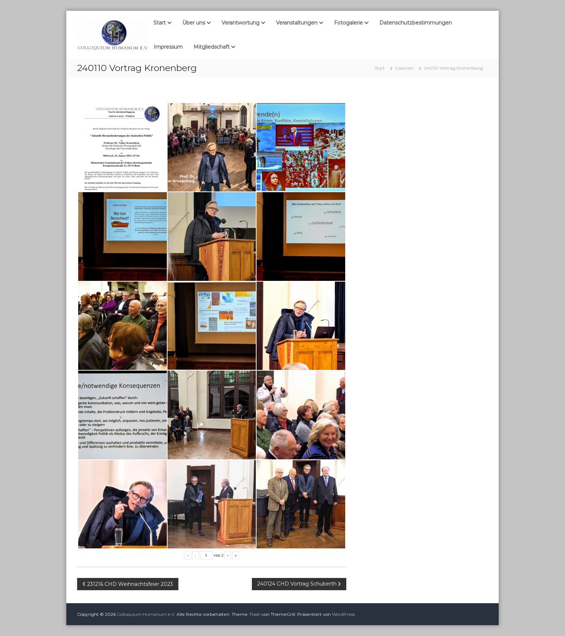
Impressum (168, 47)
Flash (255, 614)
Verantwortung (240, 22)
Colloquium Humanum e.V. (146, 614)
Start (160, 22)
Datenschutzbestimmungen (415, 22)
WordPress (343, 614)
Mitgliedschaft (211, 47)
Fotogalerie (348, 22)
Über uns (193, 22)
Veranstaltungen (296, 22)
